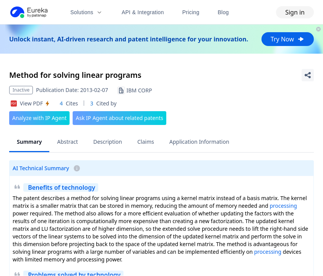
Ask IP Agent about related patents (119, 118)
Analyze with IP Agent (39, 118)
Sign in (295, 12)
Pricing (191, 12)
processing (283, 205)
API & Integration (143, 12)
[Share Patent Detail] (308, 75)
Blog (223, 12)
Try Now (288, 39)
